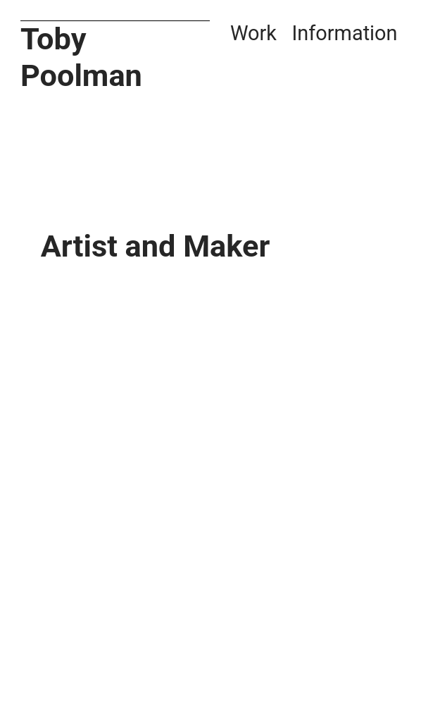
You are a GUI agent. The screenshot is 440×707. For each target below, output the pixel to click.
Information (345, 33)
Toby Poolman (81, 57)
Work (253, 33)
